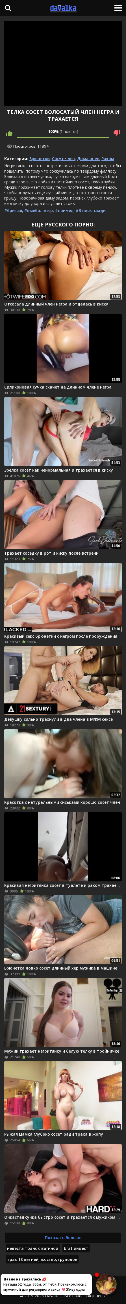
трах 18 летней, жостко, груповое (42, 1259)
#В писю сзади (91, 210)
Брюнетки (39, 158)
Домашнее (88, 158)
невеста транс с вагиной (32, 1248)
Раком (107, 158)
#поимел (64, 210)
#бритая (13, 210)
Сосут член (63, 158)
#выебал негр (38, 210)
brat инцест (76, 1248)
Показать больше (63, 1237)
